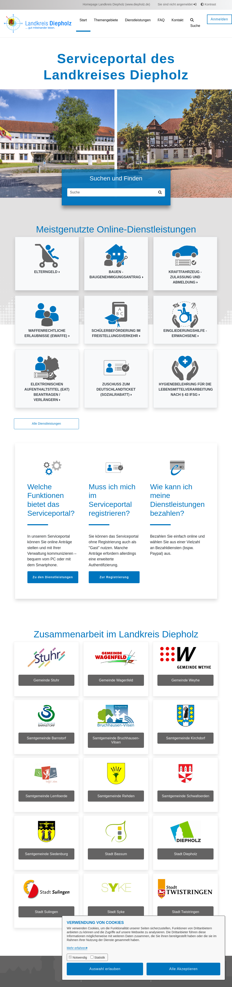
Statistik (99, 957)
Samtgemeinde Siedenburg (46, 862)
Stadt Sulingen (46, 923)
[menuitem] (116, 4)
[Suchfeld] (112, 192)
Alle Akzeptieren (183, 969)
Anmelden (219, 19)
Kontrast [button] (208, 4)
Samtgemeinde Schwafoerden (185, 802)
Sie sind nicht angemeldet (177, 4)
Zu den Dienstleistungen (53, 577)
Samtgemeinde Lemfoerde (46, 802)
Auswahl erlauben (104, 969)
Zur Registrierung (114, 577)
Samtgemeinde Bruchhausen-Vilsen (116, 743)
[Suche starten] (161, 192)
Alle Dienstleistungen (46, 423)
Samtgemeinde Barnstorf (46, 741)
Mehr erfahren (76, 948)
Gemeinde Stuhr (46, 680)
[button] (195, 23)
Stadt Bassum (116, 862)
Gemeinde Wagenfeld (116, 680)
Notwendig (80, 957)
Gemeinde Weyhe (185, 680)
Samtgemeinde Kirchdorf (185, 741)
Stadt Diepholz (185, 862)
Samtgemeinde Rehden (116, 802)
